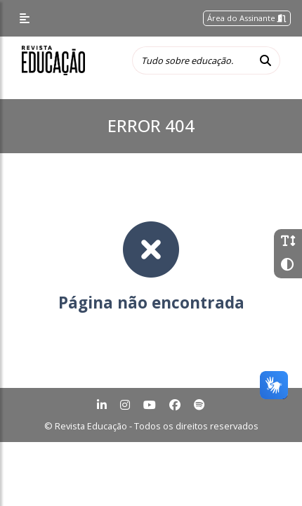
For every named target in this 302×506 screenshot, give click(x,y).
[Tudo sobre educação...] (191, 60)
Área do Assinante (247, 18)
